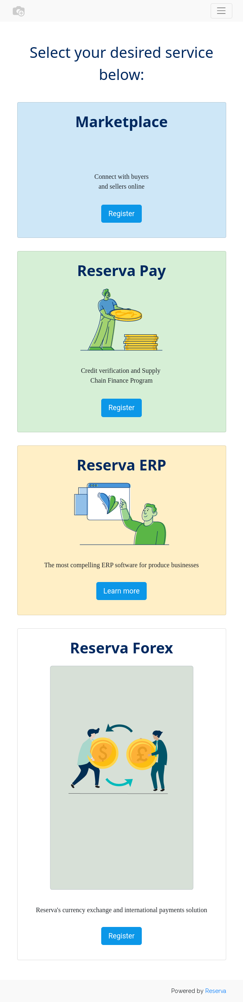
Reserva (215, 991)
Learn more (121, 591)
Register (121, 214)
